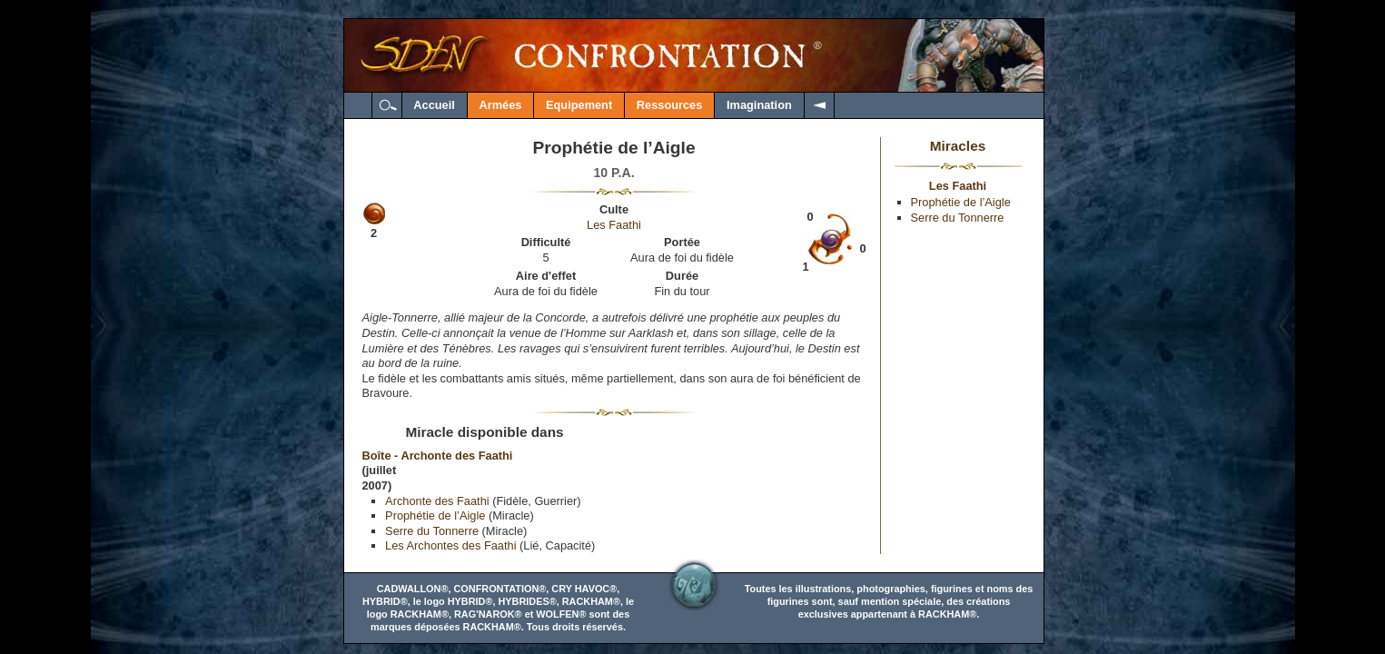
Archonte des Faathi (437, 501)
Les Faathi (614, 225)
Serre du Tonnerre (432, 531)
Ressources (670, 105)
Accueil (434, 105)
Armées (500, 105)
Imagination (759, 105)
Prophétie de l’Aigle (435, 515)
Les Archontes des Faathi (450, 545)
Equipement (579, 105)
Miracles (957, 146)
